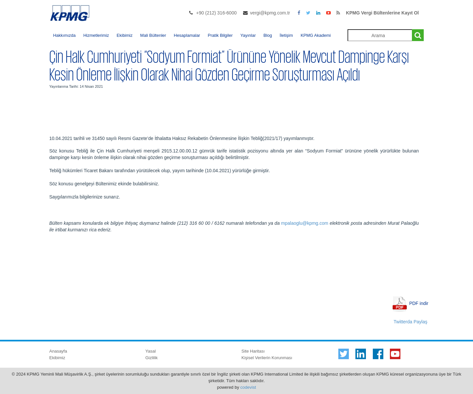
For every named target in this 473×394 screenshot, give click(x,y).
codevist (248, 387)
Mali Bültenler (153, 35)
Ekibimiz (124, 35)
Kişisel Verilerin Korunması (266, 357)
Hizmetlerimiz (96, 35)
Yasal (151, 351)
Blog (267, 35)
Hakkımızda (64, 35)
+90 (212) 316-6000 (216, 12)
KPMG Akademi (316, 35)
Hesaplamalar (187, 35)
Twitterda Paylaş (410, 321)
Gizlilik (152, 357)
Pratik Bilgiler (220, 35)
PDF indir (418, 303)
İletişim (286, 35)
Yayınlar (248, 35)
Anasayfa (58, 351)
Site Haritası (253, 351)
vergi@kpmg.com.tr (270, 12)
